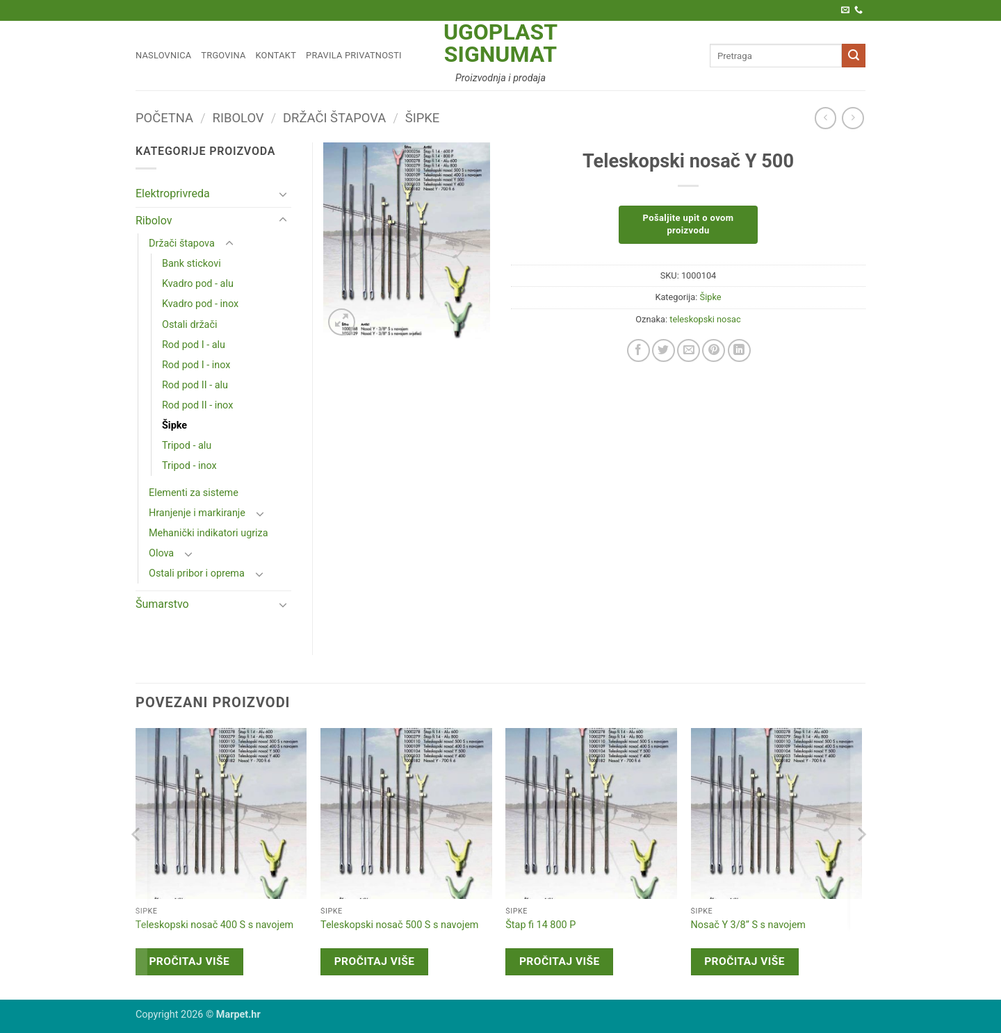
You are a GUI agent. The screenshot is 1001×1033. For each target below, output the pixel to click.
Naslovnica (163, 55)
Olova (161, 553)
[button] (341, 322)
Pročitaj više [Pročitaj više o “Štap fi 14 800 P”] (559, 961)
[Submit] (853, 55)
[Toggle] (283, 193)
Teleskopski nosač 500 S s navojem (399, 925)
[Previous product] (852, 118)
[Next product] (825, 118)
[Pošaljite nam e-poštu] (845, 10)
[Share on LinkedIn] (739, 350)
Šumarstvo (162, 604)
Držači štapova (334, 117)
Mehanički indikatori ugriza (208, 533)
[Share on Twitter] (663, 350)
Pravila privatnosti (354, 55)
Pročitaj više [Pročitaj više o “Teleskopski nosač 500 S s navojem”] (374, 961)
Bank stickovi (191, 264)
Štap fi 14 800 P (540, 925)
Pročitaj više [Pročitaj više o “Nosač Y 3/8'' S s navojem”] (744, 961)
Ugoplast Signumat (500, 43)
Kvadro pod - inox (200, 304)
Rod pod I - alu (193, 345)
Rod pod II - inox (197, 405)
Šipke (422, 117)
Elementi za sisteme (193, 493)
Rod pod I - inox (196, 365)
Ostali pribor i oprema (197, 573)
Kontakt (276, 55)
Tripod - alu (186, 446)
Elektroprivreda (173, 193)
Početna (164, 117)
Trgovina (223, 55)
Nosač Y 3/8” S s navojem (748, 925)
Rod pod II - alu (195, 385)
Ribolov (238, 117)
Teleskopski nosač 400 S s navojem (214, 925)
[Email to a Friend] (688, 350)
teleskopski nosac (704, 319)
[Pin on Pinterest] (713, 350)
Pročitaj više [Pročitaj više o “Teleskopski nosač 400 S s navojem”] (189, 961)
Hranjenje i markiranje (197, 513)
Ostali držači (189, 325)
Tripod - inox (189, 466)
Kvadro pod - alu (198, 284)
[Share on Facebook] (638, 350)
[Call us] (858, 10)
